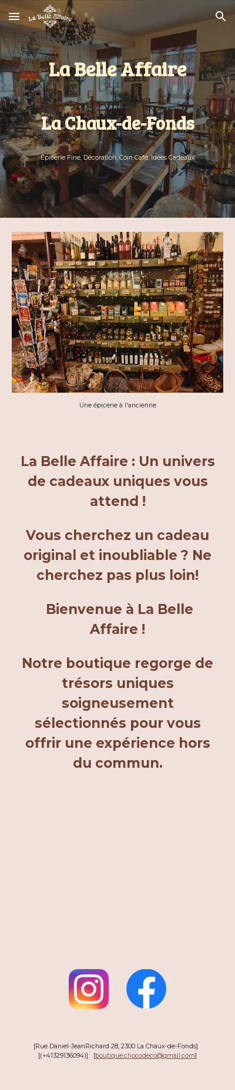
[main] (118, 96)
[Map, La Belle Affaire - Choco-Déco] (118, 899)
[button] (14, 16)
